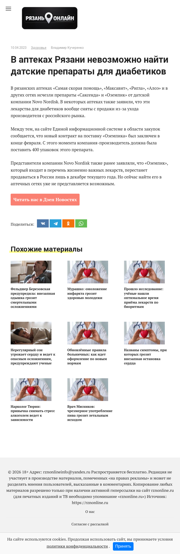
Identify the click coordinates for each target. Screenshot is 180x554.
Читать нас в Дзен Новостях (45, 199)
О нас (90, 511)
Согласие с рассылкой (90, 524)
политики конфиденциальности (77, 546)
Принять (123, 546)
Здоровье (38, 48)
